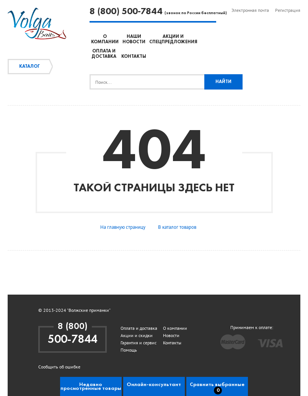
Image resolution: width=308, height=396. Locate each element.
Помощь (129, 350)
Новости (171, 335)
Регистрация (287, 10)
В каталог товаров (177, 227)
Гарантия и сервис (138, 342)
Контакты (133, 56)
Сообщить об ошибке (59, 367)
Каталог (29, 66)
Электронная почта (250, 10)
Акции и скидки (137, 335)
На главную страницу (122, 227)
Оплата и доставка (139, 328)
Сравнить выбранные (217, 388)
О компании (175, 328)
